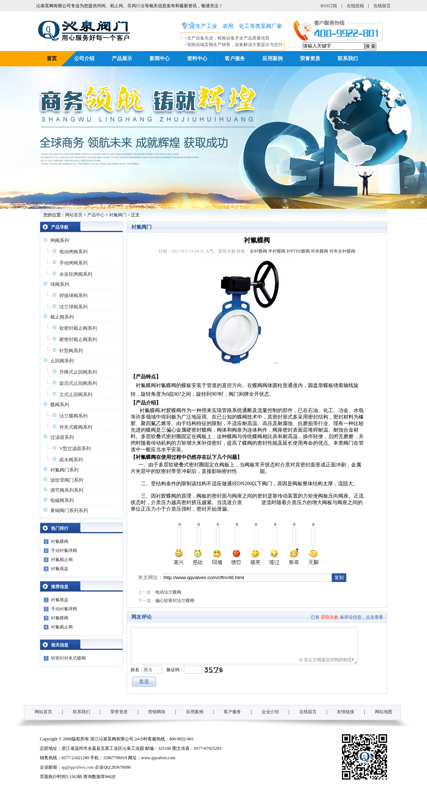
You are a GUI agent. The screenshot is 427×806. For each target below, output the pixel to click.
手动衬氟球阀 (64, 550)
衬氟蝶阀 (59, 541)
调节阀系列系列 (66, 490)
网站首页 (74, 214)
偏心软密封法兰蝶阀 (174, 600)
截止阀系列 (62, 317)
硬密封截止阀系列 (78, 339)
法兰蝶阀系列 (73, 416)
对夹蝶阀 (319, 251)
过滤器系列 (62, 437)
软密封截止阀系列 (78, 328)
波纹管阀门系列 (66, 480)
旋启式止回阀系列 (78, 383)
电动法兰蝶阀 (168, 592)
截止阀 (116, 5)
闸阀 (101, 5)
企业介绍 (270, 711)
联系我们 (348, 58)
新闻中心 (159, 58)
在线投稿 (355, 5)
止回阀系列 (62, 360)
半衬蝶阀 (277, 251)
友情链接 (345, 711)
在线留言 (382, 5)
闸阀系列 (59, 240)
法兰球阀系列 (73, 306)
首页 (52, 58)
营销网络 (156, 711)
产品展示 (122, 58)
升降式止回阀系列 (78, 372)
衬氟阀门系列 (64, 470)
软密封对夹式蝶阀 (68, 658)
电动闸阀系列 (73, 251)
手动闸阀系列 (73, 263)
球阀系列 (59, 284)
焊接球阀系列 (73, 295)
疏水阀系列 (71, 459)
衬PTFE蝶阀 (298, 251)
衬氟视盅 (59, 568)
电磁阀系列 (62, 500)
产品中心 (96, 214)
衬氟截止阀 (62, 559)
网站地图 (383, 711)
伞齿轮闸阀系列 (75, 274)
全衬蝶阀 (258, 251)
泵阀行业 (136, 5)
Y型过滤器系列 (75, 448)
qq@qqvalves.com (78, 767)
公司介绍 (84, 58)
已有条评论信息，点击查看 (347, 617)
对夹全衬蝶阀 (342, 251)
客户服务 (235, 58)
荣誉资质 (310, 58)
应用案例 (272, 58)
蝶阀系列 (59, 404)
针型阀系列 (71, 350)
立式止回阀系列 (75, 394)
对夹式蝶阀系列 (75, 427)
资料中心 (197, 58)
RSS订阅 (329, 5)
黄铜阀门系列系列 (69, 510)
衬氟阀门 (118, 214)
